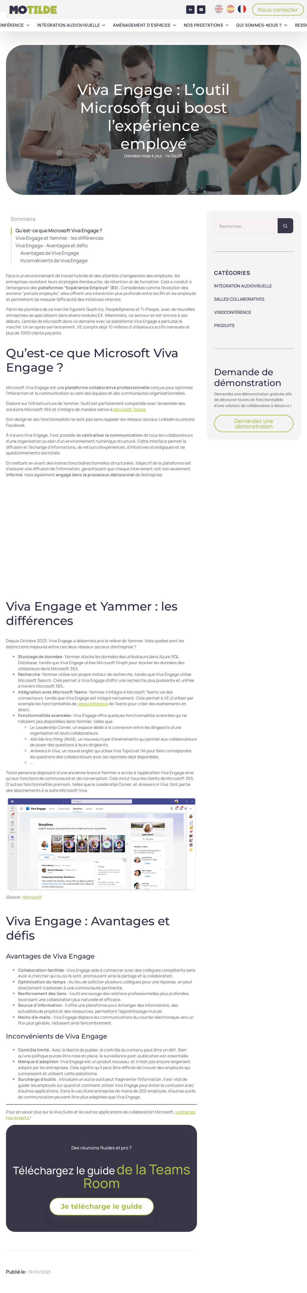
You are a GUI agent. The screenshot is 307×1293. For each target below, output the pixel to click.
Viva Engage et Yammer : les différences (59, 238)
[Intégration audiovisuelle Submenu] (104, 25)
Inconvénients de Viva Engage (54, 260)
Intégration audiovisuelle (68, 25)
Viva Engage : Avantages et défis (52, 245)
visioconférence (92, 703)
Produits (224, 325)
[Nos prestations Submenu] (227, 25)
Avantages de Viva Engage (49, 253)
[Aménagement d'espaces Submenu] (174, 25)
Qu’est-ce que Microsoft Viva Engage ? (59, 230)
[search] (285, 226)
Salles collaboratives (239, 299)
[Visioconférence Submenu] (28, 25)
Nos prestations (203, 25)
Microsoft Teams (129, 409)
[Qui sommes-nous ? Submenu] (286, 25)
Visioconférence (232, 312)
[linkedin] (190, 9)
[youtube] (201, 9)
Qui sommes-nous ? (259, 25)
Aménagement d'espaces (142, 25)
